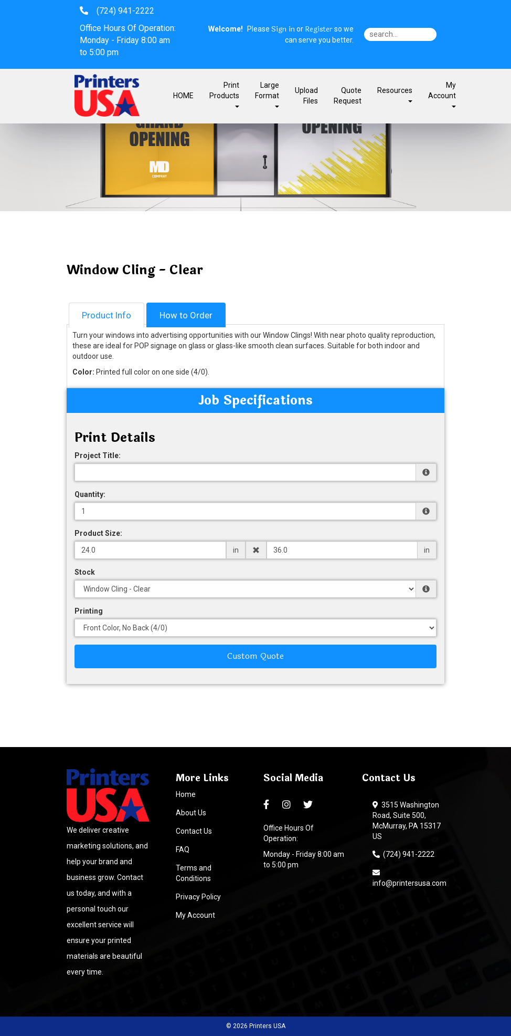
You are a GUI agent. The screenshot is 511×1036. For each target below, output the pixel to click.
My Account (195, 915)
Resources (394, 94)
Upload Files (306, 95)
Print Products (224, 94)
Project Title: (97, 455)
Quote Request (347, 95)
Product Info (106, 315)
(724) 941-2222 (403, 854)
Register (319, 29)
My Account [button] (442, 94)
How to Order (185, 315)
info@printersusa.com (409, 877)
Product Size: (98, 533)
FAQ (182, 849)
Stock (84, 572)
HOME (183, 95)
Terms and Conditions (193, 873)
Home (186, 794)
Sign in (283, 29)
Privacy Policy (198, 897)
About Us (191, 813)
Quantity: (89, 494)
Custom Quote (255, 655)
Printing (88, 611)
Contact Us (194, 831)
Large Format (267, 94)
